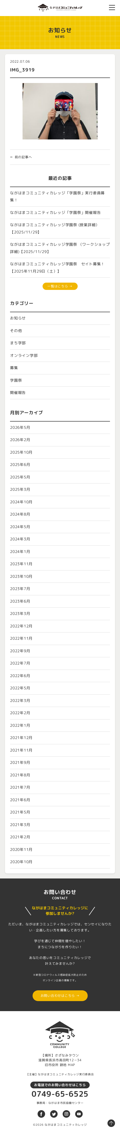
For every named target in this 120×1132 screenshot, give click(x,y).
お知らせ (18, 318)
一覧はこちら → (60, 286)
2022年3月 (20, 700)
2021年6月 (20, 799)
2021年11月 (21, 750)
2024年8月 (20, 514)
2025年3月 (20, 489)
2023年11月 (21, 564)
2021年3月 (20, 824)
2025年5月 (20, 477)
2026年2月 (20, 439)
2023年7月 (20, 588)
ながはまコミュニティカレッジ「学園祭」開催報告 (55, 212)
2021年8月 (20, 775)
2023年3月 (20, 613)
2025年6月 (20, 464)
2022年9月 (20, 651)
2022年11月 (21, 638)
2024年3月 (20, 539)
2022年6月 (20, 675)
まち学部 (18, 343)
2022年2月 (20, 712)
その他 (16, 330)
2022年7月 (20, 663)
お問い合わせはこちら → (60, 995)
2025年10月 (21, 452)
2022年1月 (20, 725)
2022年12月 (21, 626)
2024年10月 (21, 502)
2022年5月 (20, 688)
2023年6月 (20, 601)
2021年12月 (21, 737)
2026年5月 (20, 427)
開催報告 (18, 392)
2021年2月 (20, 837)
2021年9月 (20, 762)
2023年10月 (21, 576)
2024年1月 (20, 551)
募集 (14, 367)
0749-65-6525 (60, 1094)
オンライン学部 (24, 355)
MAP (71, 1065)
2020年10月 (21, 861)
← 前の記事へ (21, 157)
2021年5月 (20, 812)
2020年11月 (21, 849)
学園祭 (16, 380)
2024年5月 (20, 526)
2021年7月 (20, 787)
